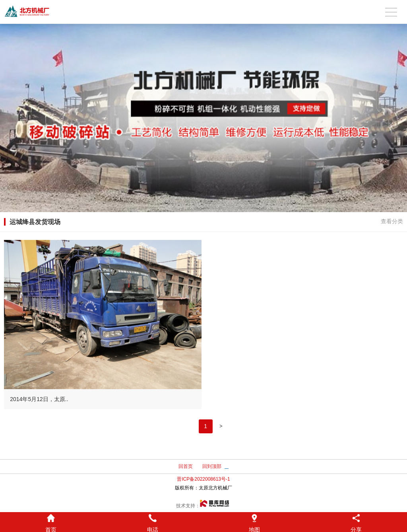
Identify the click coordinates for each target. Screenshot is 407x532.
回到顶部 (211, 466)
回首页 (185, 466)
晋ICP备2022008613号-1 (203, 479)
